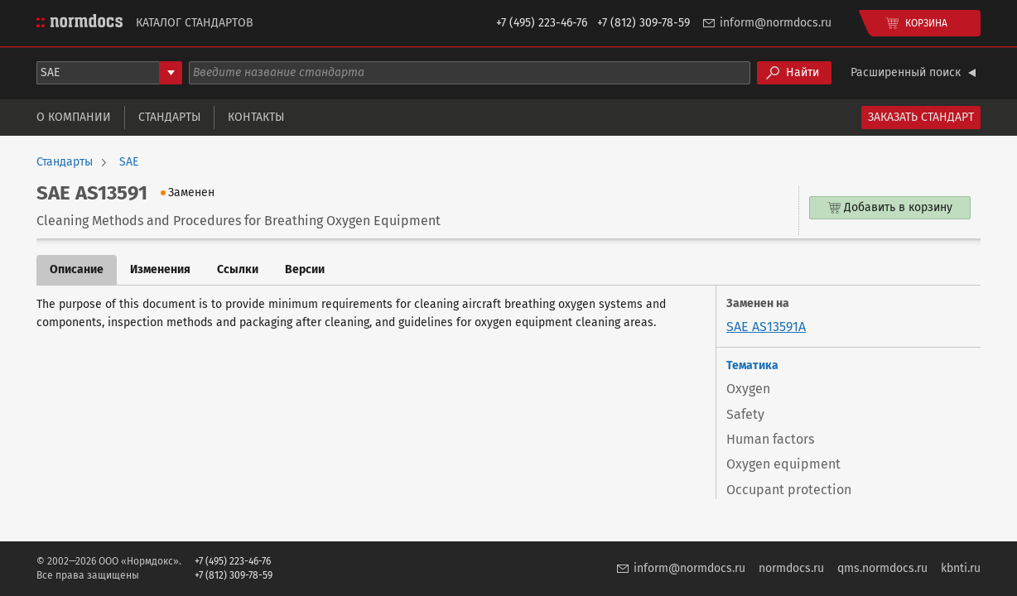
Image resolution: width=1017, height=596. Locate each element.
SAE (128, 162)
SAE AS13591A (766, 326)
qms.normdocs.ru (882, 568)
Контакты (256, 117)
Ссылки (237, 269)
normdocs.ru (791, 568)
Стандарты (169, 117)
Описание (77, 269)
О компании (73, 117)
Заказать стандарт (921, 117)
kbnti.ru (961, 568)
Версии (305, 269)
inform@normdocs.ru (775, 23)
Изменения (160, 269)
